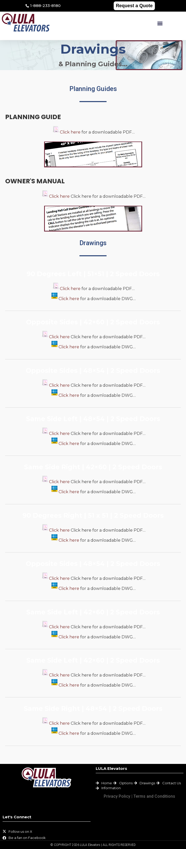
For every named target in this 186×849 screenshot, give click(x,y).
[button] (160, 23)
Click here (70, 132)
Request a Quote (134, 5)
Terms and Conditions (154, 796)
